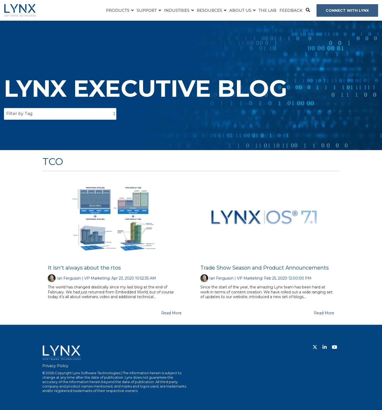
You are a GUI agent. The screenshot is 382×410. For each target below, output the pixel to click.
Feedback (290, 10)
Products (118, 10)
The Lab (267, 10)
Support (147, 10)
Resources (210, 10)
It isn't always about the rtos (84, 268)
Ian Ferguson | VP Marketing (83, 278)
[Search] (307, 10)
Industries (177, 10)
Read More (171, 313)
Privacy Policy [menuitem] (55, 365)
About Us (240, 10)
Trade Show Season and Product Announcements (264, 268)
